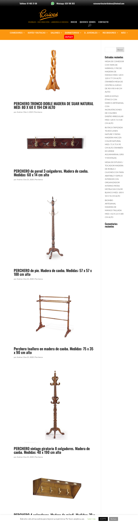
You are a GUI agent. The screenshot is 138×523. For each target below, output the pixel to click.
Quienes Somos (88, 22)
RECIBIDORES (109, 33)
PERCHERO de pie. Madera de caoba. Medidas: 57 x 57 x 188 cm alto (53, 272)
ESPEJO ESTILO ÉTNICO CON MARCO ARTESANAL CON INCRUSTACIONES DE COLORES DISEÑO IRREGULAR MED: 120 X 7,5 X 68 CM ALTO (114, 109)
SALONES (55, 33)
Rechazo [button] (114, 519)
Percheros (38, 112)
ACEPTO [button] (103, 519)
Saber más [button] (91, 519)
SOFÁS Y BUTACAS (36, 33)
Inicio (74, 22)
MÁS (123, 33)
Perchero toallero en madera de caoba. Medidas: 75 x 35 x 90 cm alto (53, 350)
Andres (19, 112)
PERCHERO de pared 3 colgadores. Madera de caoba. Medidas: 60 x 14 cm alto (51, 172)
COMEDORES (16, 33)
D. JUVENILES (90, 33)
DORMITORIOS (72, 33)
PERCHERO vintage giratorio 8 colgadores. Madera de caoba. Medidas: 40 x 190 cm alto (52, 450)
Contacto (103, 22)
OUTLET (69, 37)
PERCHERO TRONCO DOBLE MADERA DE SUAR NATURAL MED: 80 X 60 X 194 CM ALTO (54, 105)
